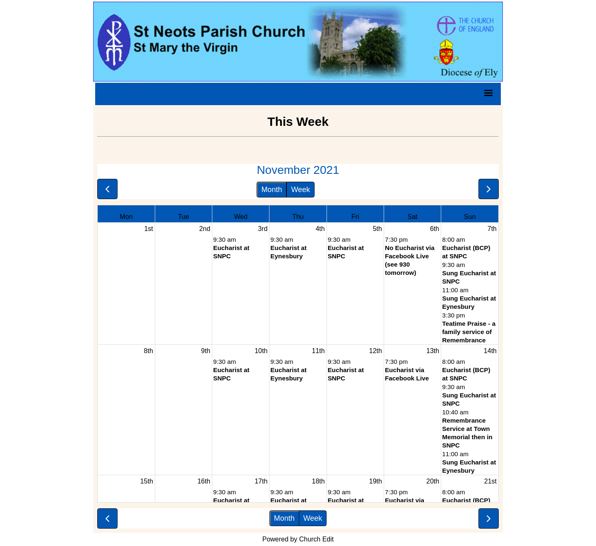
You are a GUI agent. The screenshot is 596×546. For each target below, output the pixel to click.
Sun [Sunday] (470, 216)
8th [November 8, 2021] (148, 350)
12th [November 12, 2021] (375, 350)
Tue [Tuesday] (183, 216)
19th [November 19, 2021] (375, 481)
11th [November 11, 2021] (318, 350)
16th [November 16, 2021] (203, 481)
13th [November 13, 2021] (432, 350)
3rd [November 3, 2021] (262, 228)
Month (271, 189)
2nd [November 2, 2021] (204, 228)
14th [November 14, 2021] (490, 350)
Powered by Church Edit (298, 539)
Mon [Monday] (126, 216)
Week (300, 189)
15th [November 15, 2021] (146, 481)
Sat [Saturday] (413, 216)
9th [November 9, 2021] (205, 350)
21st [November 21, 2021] (490, 481)
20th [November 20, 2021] (432, 481)
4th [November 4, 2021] (319, 228)
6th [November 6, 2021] (434, 228)
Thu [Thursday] (298, 216)
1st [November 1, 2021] (148, 228)
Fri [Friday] (355, 216)
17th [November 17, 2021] (261, 481)
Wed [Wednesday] (241, 216)
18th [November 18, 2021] (318, 481)
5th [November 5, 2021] (377, 228)
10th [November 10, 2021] (261, 350)
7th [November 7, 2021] (492, 228)
